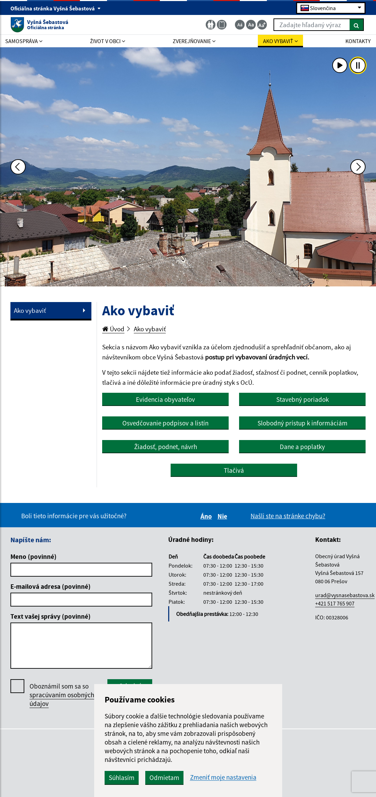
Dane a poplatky (302, 446)
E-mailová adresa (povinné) (50, 586)
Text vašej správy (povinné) (50, 616)
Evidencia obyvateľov (165, 399)
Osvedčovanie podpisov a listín (165, 423)
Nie (223, 516)
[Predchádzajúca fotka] (18, 166)
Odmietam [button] (164, 777)
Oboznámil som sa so (62, 695)
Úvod (113, 329)
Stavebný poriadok (302, 399)
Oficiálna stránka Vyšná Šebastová (55, 8)
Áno (207, 516)
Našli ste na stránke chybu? (288, 516)
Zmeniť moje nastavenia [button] (223, 777)
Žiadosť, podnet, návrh (165, 446)
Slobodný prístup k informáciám (303, 423)
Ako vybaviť (30, 310)
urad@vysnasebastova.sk (345, 595)
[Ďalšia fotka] (358, 166)
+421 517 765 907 (334, 603)
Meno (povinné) (33, 556)
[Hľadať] (357, 24)
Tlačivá (234, 470)
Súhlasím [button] (121, 777)
